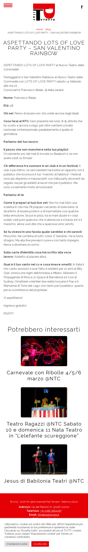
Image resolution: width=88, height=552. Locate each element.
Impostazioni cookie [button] (17, 544)
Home (39, 29)
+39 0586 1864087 (50, 510)
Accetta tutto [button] (40, 544)
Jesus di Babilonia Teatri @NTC (44, 481)
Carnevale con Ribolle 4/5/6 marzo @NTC (44, 375)
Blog (48, 29)
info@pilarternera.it (48, 514)
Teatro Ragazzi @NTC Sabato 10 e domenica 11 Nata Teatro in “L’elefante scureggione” (44, 430)
